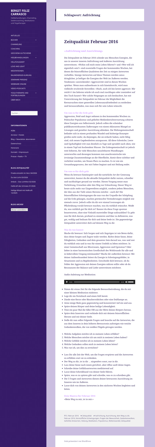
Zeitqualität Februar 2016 (91, 41)
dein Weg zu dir (123, 416)
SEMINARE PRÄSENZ (19, 79)
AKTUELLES (15, 35)
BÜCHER (14, 40)
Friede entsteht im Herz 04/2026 (24, 173)
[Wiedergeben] (67, 282)
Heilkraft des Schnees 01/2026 (23, 186)
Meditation (92, 421)
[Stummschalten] (126, 282)
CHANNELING (16, 44)
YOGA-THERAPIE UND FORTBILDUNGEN (19, 94)
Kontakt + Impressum (20, 152)
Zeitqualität (87, 416)
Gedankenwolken (127, 418)
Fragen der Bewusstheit (109, 418)
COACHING (15, 49)
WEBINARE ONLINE (18, 84)
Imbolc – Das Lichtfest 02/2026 (23, 182)
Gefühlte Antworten (72, 421)
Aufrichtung (100, 416)
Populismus (103, 421)
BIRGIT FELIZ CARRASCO (20, 12)
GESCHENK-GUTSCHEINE (21, 53)
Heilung (84, 421)
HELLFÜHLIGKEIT (18, 62)
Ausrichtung (111, 416)
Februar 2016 (69, 418)
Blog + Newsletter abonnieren (23, 139)
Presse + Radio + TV (19, 156)
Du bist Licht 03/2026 (19, 177)
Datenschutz (16, 143)
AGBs (13, 130)
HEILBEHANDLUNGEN (20, 57)
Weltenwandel (114, 421)
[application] (99, 282)
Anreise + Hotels (17, 135)
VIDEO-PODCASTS (18, 88)
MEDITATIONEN (17, 71)
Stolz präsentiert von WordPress (77, 441)
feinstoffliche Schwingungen (87, 418)
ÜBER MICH (15, 100)
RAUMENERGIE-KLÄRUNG (21, 75)
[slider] (96, 282)
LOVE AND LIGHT (18, 66)
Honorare (15, 148)
